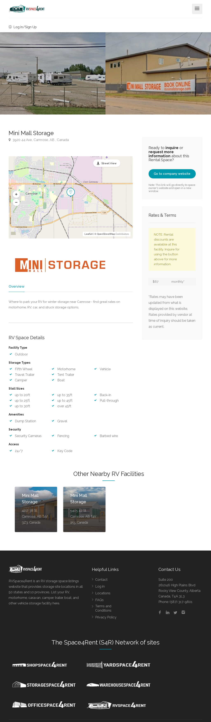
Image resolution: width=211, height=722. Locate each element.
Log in (100, 587)
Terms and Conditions (103, 609)
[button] (16, 194)
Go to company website (172, 174)
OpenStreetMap (106, 234)
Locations (102, 594)
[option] (158, 73)
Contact (101, 580)
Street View (109, 163)
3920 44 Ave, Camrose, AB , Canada (39, 140)
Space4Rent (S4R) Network (101, 643)
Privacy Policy (105, 618)
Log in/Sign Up (23, 27)
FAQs (99, 601)
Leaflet (88, 234)
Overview (16, 286)
